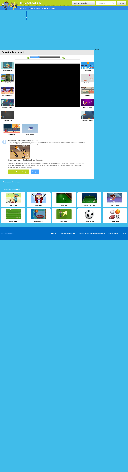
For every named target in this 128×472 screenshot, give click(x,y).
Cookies (123, 233)
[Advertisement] (19, 29)
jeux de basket (32, 163)
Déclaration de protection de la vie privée (91, 233)
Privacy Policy (113, 233)
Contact (53, 233)
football (54, 165)
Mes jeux (35, 172)
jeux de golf (47, 165)
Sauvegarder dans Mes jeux (19, 172)
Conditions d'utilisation (67, 233)
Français (121, 3)
